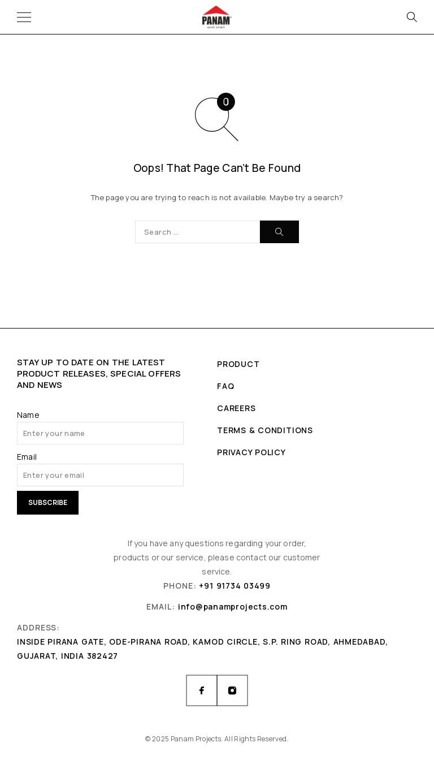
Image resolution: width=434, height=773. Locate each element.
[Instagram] (232, 690)
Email (27, 456)
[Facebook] (201, 690)
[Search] (411, 17)
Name (28, 414)
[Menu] (24, 17)
